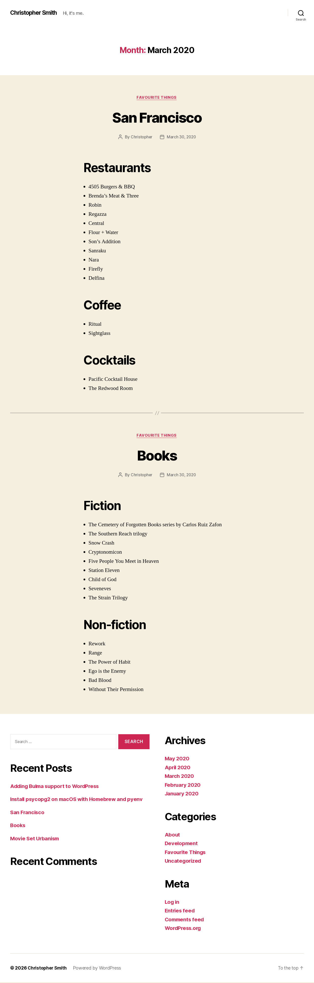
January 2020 (182, 794)
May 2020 (177, 759)
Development (182, 844)
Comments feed (185, 920)
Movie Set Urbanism (35, 839)
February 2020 (183, 785)
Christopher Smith (35, 13)
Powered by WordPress (98, 968)
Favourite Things (157, 97)
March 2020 (180, 777)
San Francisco (157, 117)
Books (157, 455)
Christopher (141, 137)
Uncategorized (184, 861)
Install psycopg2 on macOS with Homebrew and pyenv (78, 800)
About (172, 835)
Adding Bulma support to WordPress (56, 787)
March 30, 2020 (182, 137)
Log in (172, 902)
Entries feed (180, 911)
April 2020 (178, 768)
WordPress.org (184, 929)
